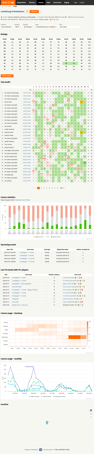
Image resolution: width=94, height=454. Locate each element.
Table (28, 200)
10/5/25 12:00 (27, 169)
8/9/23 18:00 (26, 111)
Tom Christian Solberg (69, 287)
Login (75, 2)
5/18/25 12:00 (27, 126)
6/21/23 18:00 (27, 162)
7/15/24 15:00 (26, 153)
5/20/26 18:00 (27, 172)
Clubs (48, 2)
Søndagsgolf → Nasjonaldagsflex (21, 284)
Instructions (57, 2)
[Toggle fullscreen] (91, 410)
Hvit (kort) (34, 11)
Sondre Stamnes (68, 299)
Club (70, 26)
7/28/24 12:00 (27, 117)
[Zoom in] (91, 414)
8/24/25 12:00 (27, 123)
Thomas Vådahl (67, 302)
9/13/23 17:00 (26, 181)
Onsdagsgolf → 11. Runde (27, 261)
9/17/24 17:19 (26, 147)
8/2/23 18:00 (26, 178)
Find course (8, 6)
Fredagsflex (15, 299)
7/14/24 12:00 (26, 93)
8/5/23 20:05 (26, 135)
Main (2, 6)
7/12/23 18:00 (27, 108)
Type (46, 26)
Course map (55, 19)
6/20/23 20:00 (27, 144)
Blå (27, 11)
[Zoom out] (91, 416)
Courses (41, 2)
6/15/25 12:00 (27, 150)
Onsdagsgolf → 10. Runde (27, 258)
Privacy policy (48, 450)
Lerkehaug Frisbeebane (12, 11)
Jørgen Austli (66, 284)
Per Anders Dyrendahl (69, 281)
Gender (18, 26)
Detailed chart (20, 200)
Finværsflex (15, 302)
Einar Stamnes (67, 290)
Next (61, 188)
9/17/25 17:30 (26, 99)
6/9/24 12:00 (26, 102)
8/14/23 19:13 (26, 138)
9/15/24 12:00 (27, 120)
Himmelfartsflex (16, 287)
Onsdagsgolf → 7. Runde (19, 278)
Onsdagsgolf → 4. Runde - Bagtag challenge (25, 290)
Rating (28, 26)
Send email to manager (77, 17)
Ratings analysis (7, 76)
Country (7, 26)
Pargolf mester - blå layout (20, 305)
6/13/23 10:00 (27, 105)
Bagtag (66, 2)
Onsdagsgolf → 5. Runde (19, 281)
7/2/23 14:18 (27, 165)
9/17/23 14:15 (26, 114)
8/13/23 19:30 (27, 132)
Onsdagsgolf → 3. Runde (19, 293)
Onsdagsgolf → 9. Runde (27, 255)
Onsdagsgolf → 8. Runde (27, 252)
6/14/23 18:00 (27, 156)
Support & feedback (31, 450)
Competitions (21, 2)
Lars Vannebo (67, 278)
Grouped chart (9, 200)
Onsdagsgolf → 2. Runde (19, 296)
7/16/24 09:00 (27, 96)
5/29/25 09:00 (27, 129)
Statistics (32, 2)
